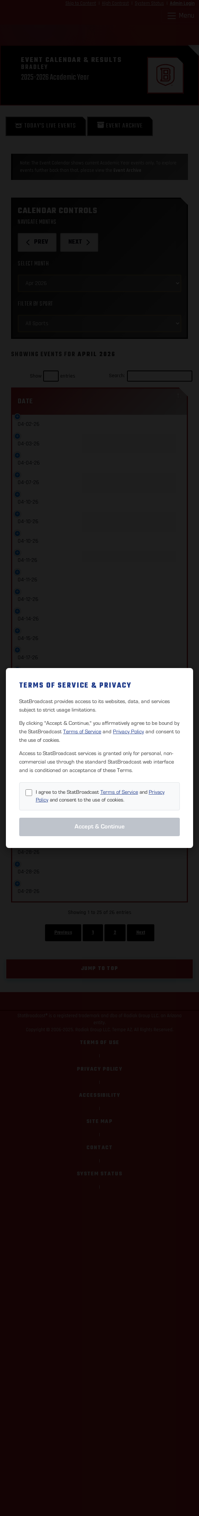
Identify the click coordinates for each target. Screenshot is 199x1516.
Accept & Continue (100, 827)
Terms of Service (82, 731)
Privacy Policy (128, 731)
